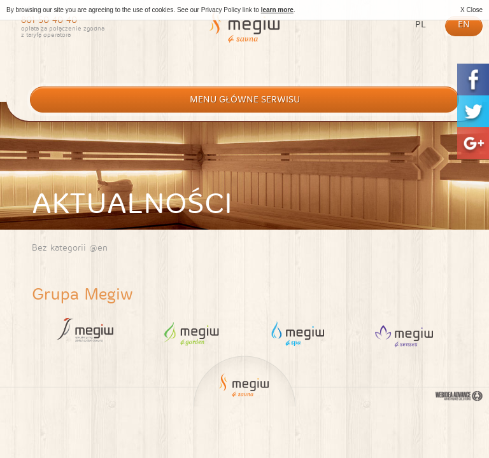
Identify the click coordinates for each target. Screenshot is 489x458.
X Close (471, 9)
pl (420, 24)
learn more (277, 9)
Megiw (244, 34)
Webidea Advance (459, 398)
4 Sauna (404, 332)
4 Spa (297, 332)
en (464, 24)
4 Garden (191, 332)
